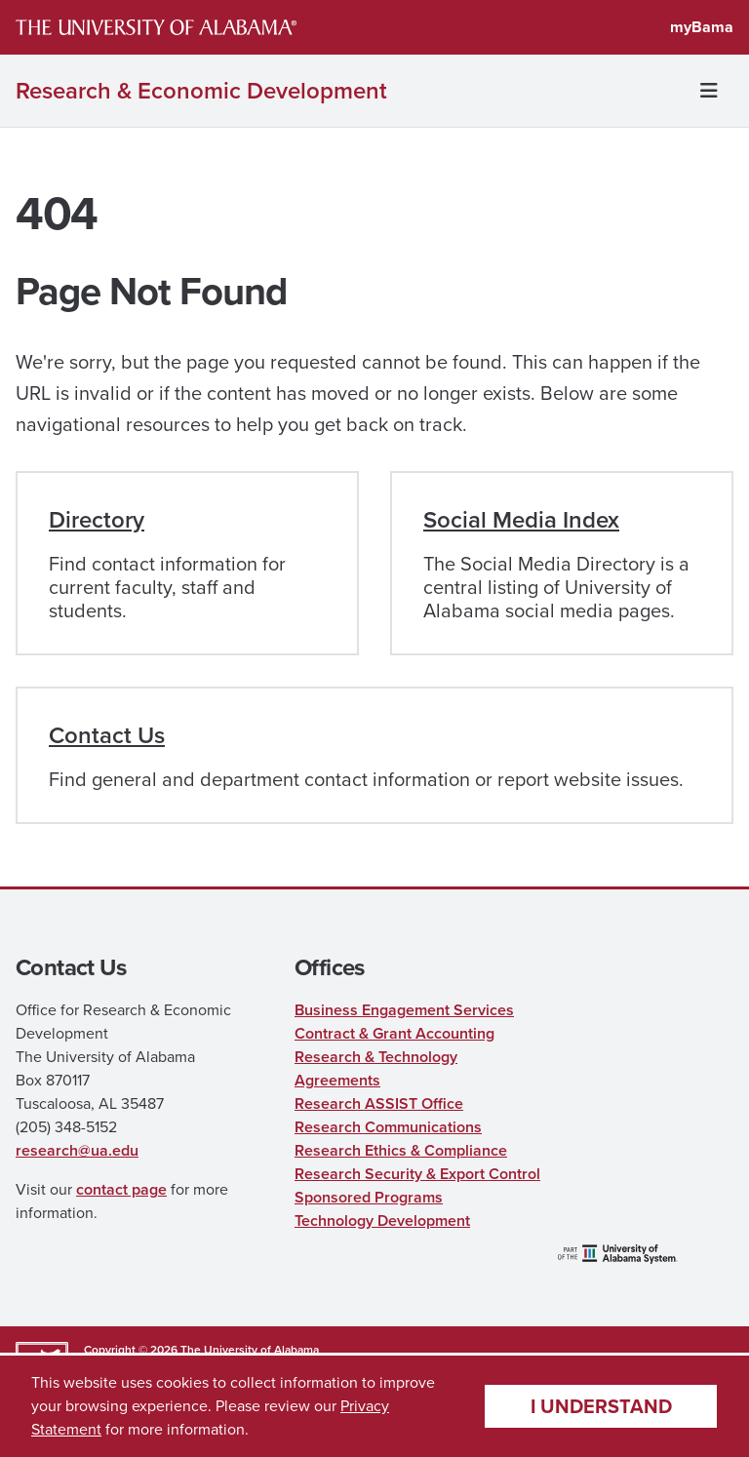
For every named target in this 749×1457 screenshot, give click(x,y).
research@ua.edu (77, 1150)
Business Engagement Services (404, 1010)
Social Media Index (521, 519)
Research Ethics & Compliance (401, 1150)
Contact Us (107, 735)
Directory (96, 519)
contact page (121, 1189)
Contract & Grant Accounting (394, 1033)
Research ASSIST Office (379, 1103)
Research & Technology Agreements (376, 1068)
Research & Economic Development (201, 90)
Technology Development (382, 1220)
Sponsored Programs (369, 1197)
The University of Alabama (249, 1350)
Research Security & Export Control (417, 1173)
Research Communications (388, 1127)
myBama (701, 27)
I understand (601, 1406)
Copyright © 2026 (130, 1350)
